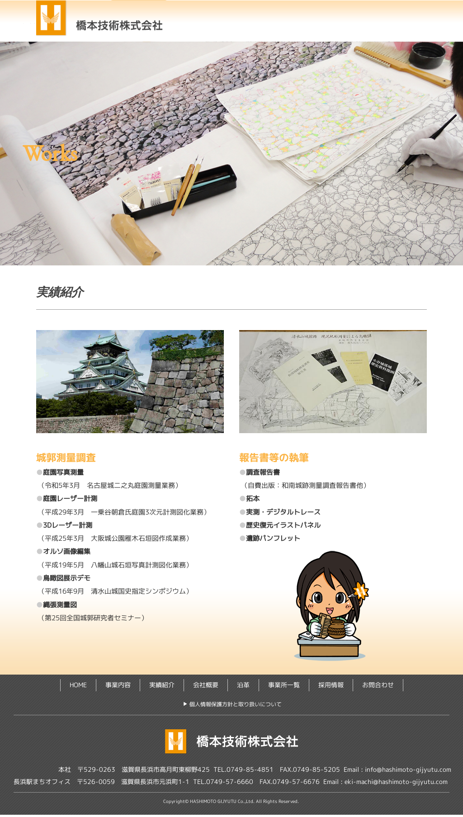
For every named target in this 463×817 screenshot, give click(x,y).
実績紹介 (317, 18)
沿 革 (208, 32)
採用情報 (332, 32)
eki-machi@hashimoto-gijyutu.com (396, 783)
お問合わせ (395, 32)
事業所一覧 (271, 32)
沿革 (243, 687)
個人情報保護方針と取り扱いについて (235, 706)
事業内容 (259, 18)
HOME (204, 18)
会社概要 (376, 18)
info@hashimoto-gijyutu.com (408, 771)
